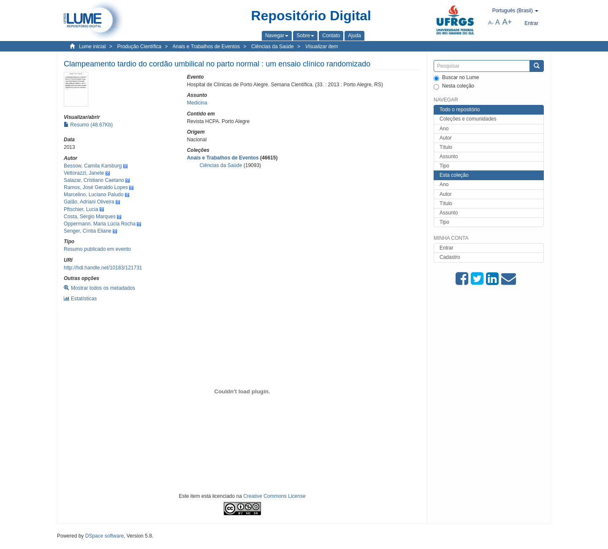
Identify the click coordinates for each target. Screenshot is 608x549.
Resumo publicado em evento (97, 249)
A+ (507, 22)
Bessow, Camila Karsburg (93, 166)
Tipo (444, 166)
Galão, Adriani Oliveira (89, 202)
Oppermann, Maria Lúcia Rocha (100, 224)
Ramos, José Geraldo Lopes (96, 187)
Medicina (197, 103)
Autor (446, 138)
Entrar (446, 248)
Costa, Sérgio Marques (90, 217)
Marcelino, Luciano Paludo (93, 195)
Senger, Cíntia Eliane (87, 231)
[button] (276, 35)
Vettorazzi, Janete (84, 173)
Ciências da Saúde (272, 46)
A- (491, 22)
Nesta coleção (454, 86)
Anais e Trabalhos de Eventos (206, 46)
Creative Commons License (274, 496)
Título (446, 147)
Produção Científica (139, 46)
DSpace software (104, 536)
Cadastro (450, 257)
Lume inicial (92, 46)
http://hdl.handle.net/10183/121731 (103, 268)
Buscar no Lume (456, 77)
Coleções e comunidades (468, 119)
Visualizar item (321, 46)
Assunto (449, 156)
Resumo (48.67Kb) (88, 125)
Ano (444, 129)
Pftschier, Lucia (81, 209)
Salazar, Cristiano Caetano (94, 180)
